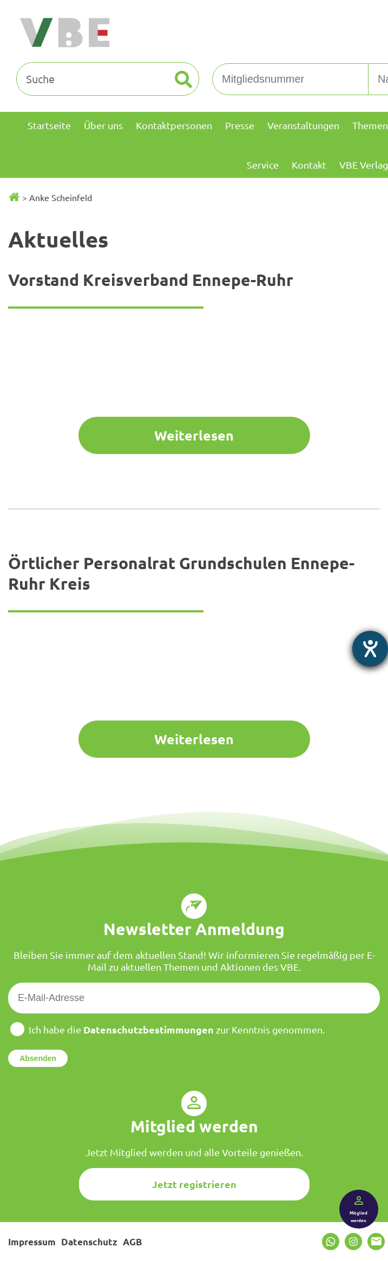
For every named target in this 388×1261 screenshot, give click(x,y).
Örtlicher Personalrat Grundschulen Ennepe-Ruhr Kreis (181, 573)
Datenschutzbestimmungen (148, 1029)
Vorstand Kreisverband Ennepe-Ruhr (150, 280)
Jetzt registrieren (194, 1184)
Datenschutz (89, 1241)
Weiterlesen (194, 435)
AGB (132, 1241)
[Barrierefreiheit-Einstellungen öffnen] (370, 648)
